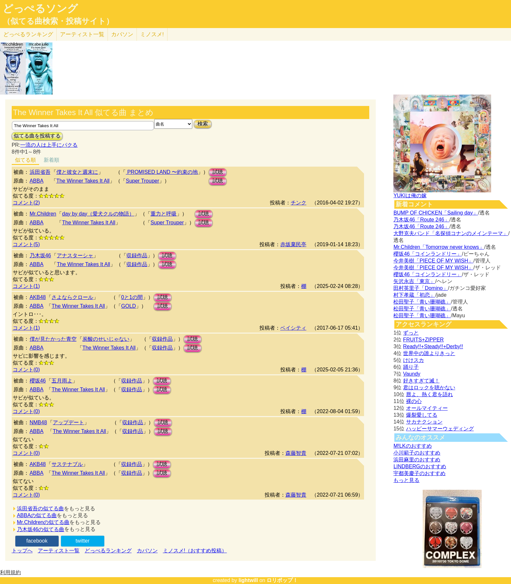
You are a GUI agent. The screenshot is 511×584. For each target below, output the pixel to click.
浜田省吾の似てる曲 (40, 508)
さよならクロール (72, 297)
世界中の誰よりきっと (429, 353)
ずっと (411, 333)
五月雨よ (61, 380)
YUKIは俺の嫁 (409, 195)
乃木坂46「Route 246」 (421, 219)
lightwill (248, 580)
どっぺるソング (40, 8)
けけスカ (413, 360)
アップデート (68, 422)
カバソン (122, 34)
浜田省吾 (40, 172)
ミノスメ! (152, 34)
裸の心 (414, 401)
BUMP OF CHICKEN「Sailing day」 (435, 213)
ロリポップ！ (282, 580)
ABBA (37, 181)
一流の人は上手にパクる (49, 145)
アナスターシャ (75, 255)
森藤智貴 (295, 453)
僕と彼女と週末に (77, 172)
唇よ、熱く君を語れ (429, 394)
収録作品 (136, 255)
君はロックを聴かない (429, 387)
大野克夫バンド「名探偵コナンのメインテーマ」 (450, 233)
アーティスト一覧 (59, 550)
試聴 (217, 172)
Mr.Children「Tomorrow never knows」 (438, 247)
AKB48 (38, 297)
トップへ (22, 550)
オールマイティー (427, 408)
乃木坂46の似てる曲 (41, 529)
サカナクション (424, 422)
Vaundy (411, 374)
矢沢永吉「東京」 (414, 281)
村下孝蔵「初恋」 (414, 295)
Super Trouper (142, 181)
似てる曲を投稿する (37, 136)
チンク (298, 202)
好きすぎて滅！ (421, 380)
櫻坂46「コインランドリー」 (427, 254)
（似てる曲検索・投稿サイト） (58, 21)
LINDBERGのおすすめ (419, 466)
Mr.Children (43, 214)
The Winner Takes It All (83, 181)
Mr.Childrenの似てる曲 (43, 522)
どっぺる (28, 34)
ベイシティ (293, 328)
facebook (37, 541)
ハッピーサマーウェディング (440, 428)
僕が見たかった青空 (53, 339)
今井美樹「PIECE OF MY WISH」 (433, 260)
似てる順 (25, 160)
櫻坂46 (38, 380)
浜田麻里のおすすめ (416, 459)
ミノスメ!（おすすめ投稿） (195, 550)
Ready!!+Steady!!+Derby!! (433, 346)
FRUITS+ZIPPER (423, 339)
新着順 (51, 160)
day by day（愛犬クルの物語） (98, 214)
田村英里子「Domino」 (420, 288)
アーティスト (82, 34)
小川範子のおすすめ (416, 453)
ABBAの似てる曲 (37, 515)
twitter (83, 541)
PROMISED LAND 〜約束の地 (162, 172)
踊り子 (411, 367)
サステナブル (67, 464)
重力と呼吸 (164, 214)
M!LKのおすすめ (412, 446)
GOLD (128, 306)
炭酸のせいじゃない (105, 339)
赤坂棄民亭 (293, 244)
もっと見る (406, 480)
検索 (202, 124)
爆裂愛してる (421, 415)
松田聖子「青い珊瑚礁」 (422, 302)
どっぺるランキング (108, 550)
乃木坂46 (40, 255)
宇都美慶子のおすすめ (419, 473)
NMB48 (38, 422)
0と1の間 (132, 297)
